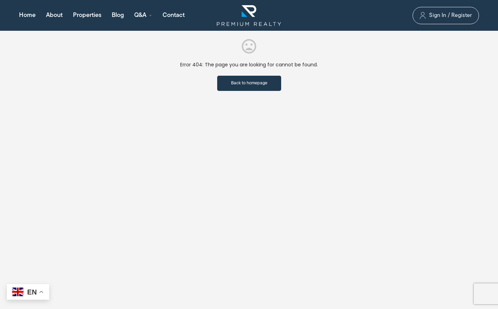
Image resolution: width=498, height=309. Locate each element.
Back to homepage (249, 83)
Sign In (437, 15)
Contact (174, 15)
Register (461, 15)
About (54, 15)
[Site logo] (249, 15)
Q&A (140, 15)
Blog (118, 15)
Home (27, 15)
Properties (87, 15)
